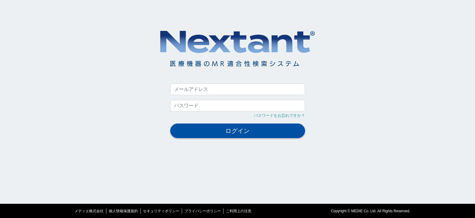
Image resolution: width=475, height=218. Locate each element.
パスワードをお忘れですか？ (279, 115)
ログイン (237, 130)
